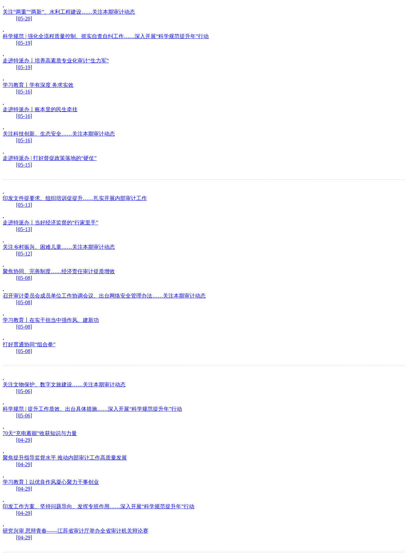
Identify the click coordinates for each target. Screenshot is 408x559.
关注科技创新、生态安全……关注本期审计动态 (59, 134)
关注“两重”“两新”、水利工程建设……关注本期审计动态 (69, 12)
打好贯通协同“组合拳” (29, 344)
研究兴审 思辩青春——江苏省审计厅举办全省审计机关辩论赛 (75, 531)
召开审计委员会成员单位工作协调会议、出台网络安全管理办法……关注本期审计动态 (104, 296)
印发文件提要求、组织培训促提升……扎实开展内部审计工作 (75, 198)
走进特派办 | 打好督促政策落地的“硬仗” (49, 158)
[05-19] (24, 43)
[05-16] (24, 92)
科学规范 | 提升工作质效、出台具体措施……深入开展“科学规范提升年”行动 (92, 409)
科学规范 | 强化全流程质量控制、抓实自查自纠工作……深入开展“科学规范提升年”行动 (106, 36)
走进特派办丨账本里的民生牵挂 (40, 109)
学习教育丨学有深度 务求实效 (38, 85)
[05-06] (24, 391)
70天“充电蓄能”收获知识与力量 (40, 433)
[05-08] (24, 278)
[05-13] (24, 205)
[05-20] (24, 18)
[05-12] (24, 253)
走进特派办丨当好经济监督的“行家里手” (50, 222)
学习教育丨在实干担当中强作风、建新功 (51, 320)
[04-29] (24, 440)
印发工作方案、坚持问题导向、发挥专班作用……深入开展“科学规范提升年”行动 (98, 506)
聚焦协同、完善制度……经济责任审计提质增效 (59, 271)
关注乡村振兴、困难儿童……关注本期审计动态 (59, 247)
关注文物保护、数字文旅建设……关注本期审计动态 (64, 384)
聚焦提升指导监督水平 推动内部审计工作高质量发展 (65, 457)
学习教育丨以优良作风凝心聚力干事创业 (51, 482)
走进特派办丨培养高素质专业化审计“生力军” (56, 60)
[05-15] (24, 165)
